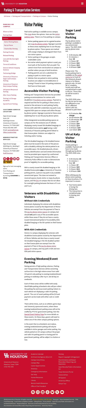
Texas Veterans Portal (65, 372)
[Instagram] (38, 392)
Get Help (34, 374)
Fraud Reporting (8, 401)
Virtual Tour (62, 384)
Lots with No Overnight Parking (11, 60)
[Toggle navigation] (82, 3)
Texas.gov (56, 399)
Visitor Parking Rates (11, 42)
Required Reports (22, 403)
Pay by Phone (8, 45)
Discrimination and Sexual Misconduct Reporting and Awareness (67, 362)
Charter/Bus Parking (11, 49)
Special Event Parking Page (34, 314)
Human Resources (37, 377)
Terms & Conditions (9, 64)
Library (33, 380)
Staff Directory (8, 153)
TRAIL (76, 399)
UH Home (7, 16)
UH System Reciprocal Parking (10, 91)
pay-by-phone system (40, 44)
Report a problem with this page (42, 399)
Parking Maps (7, 35)
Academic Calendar (37, 354)
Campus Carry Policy (38, 360)
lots (37, 180)
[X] (57, 392)
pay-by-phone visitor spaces (37, 212)
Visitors (5, 38)
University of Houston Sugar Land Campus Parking (10, 79)
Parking (61, 354)
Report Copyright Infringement (69, 357)
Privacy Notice (47, 401)
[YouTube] (62, 392)
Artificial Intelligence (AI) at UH (41, 357)
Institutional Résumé (10, 403)
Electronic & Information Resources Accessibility (42, 403)
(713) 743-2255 (9, 367)
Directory (34, 369)
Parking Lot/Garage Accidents (9, 99)
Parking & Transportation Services (22, 10)
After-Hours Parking (9, 95)
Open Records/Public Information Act (63, 401)
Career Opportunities (38, 366)
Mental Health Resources (39, 383)
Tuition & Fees (63, 375)
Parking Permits (8, 52)
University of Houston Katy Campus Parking (10, 85)
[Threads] (47, 392)
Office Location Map (9, 132)
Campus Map (35, 363)
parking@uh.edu (13, 130)
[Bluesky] (52, 392)
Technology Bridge (9, 73)
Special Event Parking (10, 104)
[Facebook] (33, 392)
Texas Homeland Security (67, 399)
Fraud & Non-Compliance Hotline (23, 401)
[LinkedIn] (43, 392)
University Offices (64, 381)
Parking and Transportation (21, 16)
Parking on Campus (39, 16)
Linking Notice (38, 401)
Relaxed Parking (8, 55)
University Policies (47, 405)
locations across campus (43, 100)
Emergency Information (39, 372)
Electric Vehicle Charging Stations (11, 69)
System (62, 378)
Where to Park (8, 32)
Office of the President (38, 386)
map (29, 34)
